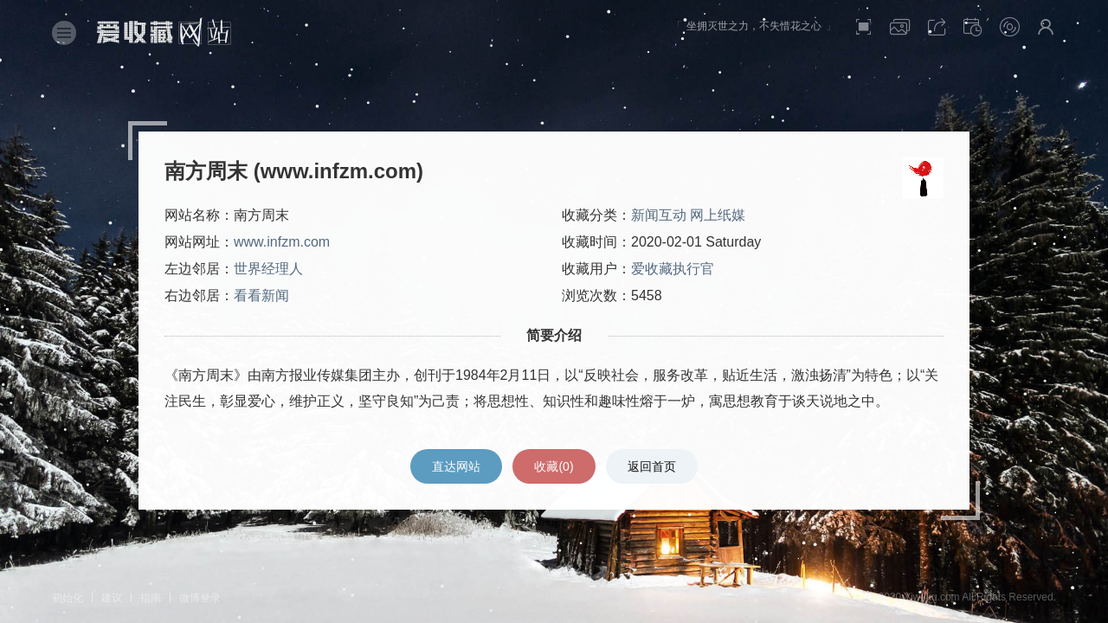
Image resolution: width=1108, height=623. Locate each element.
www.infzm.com (282, 241)
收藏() (553, 466)
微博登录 (200, 598)
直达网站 (456, 466)
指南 (150, 598)
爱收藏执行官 (672, 268)
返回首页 (652, 466)
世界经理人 (268, 268)
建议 (111, 598)
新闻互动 (658, 215)
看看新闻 (261, 295)
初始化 (67, 598)
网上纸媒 (717, 215)
